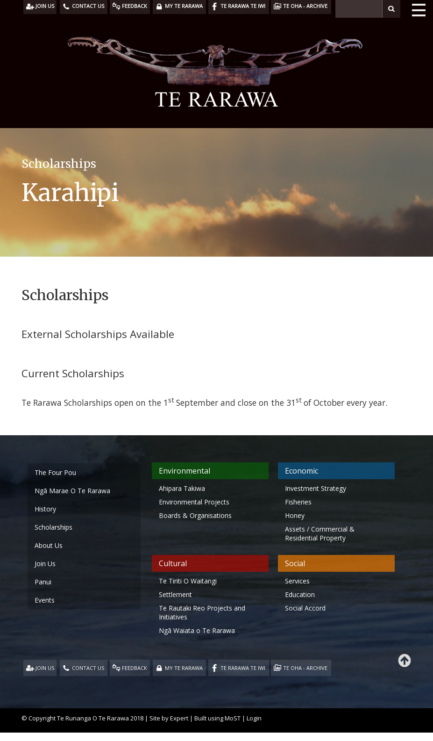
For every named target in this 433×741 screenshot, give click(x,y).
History (45, 508)
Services (297, 580)
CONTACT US (88, 667)
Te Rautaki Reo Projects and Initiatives (202, 612)
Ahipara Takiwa (182, 488)
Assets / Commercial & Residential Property (320, 533)
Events (45, 600)
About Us (49, 545)
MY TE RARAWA (184, 667)
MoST (233, 718)
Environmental (184, 471)
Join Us (45, 563)
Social (295, 563)
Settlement (175, 594)
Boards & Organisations (195, 515)
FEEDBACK (134, 667)
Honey (295, 515)
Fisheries (298, 501)
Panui (43, 581)
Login (254, 718)
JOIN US (44, 667)
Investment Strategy (315, 488)
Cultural (173, 563)
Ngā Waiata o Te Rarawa (197, 630)
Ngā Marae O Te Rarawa (72, 490)
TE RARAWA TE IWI (242, 667)
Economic (301, 471)
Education (300, 594)
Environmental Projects (194, 501)
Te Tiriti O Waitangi (188, 580)
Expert (179, 718)
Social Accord (305, 608)
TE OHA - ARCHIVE (305, 667)
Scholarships (53, 527)
